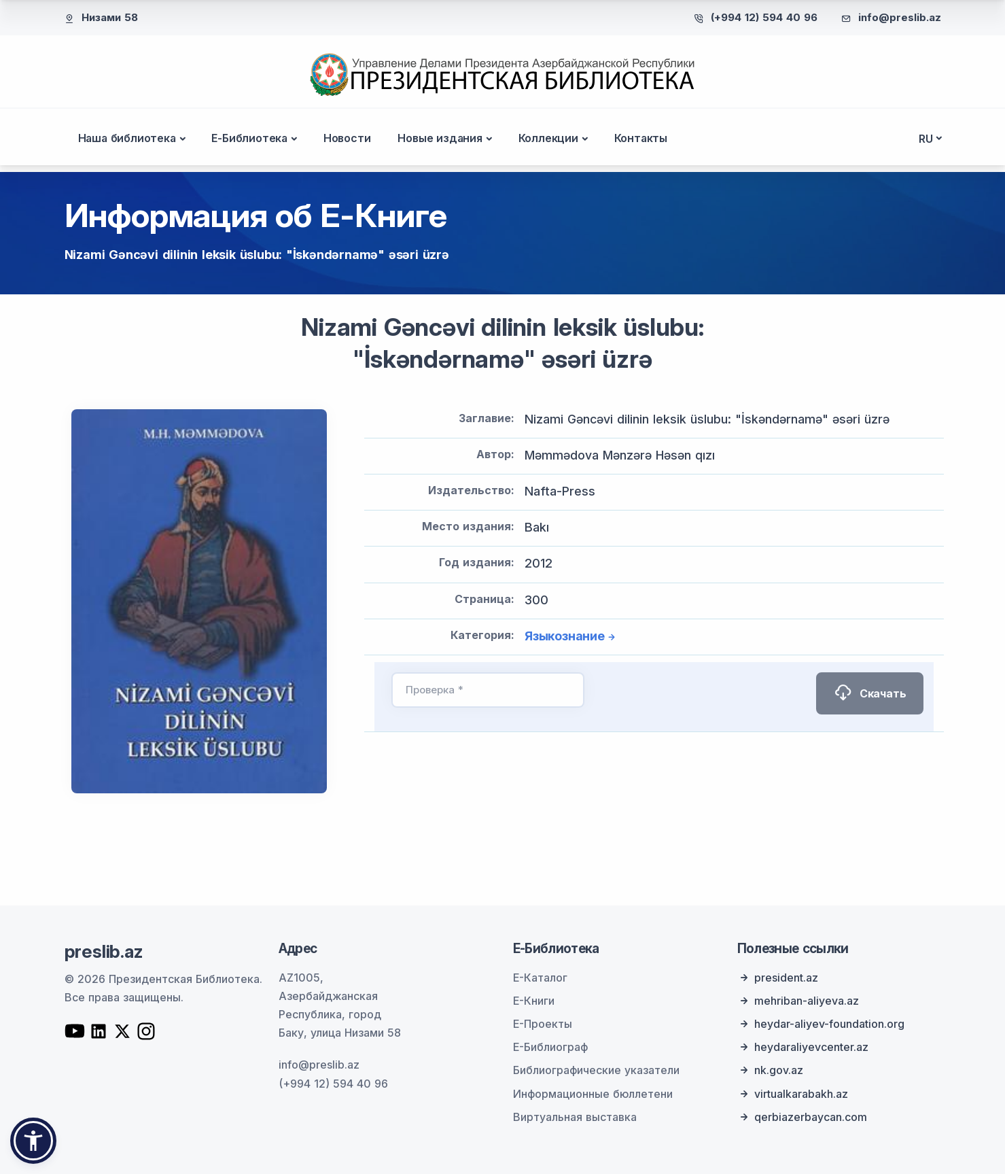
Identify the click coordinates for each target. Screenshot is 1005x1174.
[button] (33, 1140)
